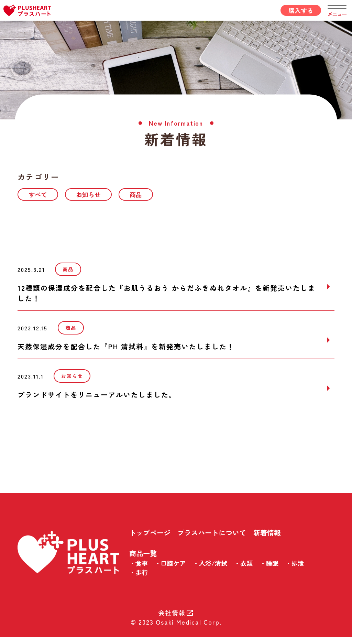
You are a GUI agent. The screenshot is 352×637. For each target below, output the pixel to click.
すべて (38, 194)
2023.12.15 (32, 328)
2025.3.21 (31, 269)
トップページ (149, 533)
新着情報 (267, 533)
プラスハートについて (211, 533)
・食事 (138, 563)
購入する (300, 10)
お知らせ (88, 194)
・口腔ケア (170, 563)
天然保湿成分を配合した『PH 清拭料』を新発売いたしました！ (126, 346)
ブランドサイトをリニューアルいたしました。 (97, 395)
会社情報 (176, 612)
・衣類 (243, 563)
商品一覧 (143, 553)
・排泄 (294, 563)
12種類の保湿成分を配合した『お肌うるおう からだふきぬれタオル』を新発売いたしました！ (167, 293)
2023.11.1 (30, 376)
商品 (136, 194)
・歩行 (138, 572)
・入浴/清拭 (210, 563)
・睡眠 (269, 563)
